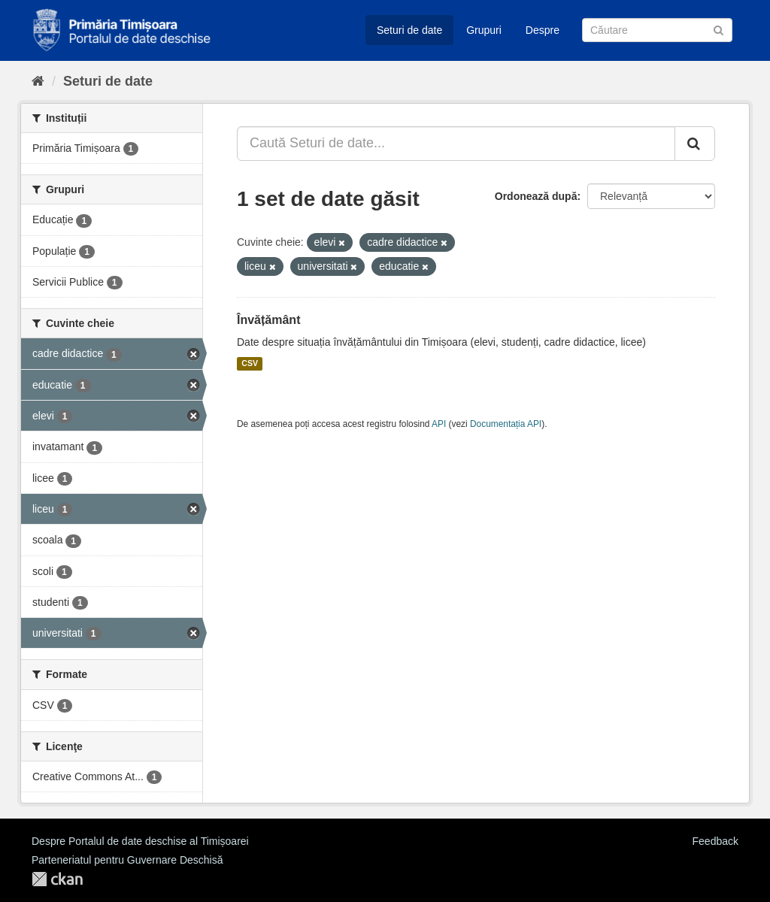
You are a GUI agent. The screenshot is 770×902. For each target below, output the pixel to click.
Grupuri (484, 30)
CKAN (57, 879)
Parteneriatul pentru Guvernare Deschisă (127, 860)
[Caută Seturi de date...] (456, 143)
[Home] (38, 81)
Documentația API (505, 424)
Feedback (715, 841)
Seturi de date (409, 30)
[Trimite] (718, 29)
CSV (249, 363)
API (439, 424)
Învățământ (268, 319)
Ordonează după (536, 196)
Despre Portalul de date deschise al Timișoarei (140, 841)
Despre (542, 30)
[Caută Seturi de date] (657, 30)
